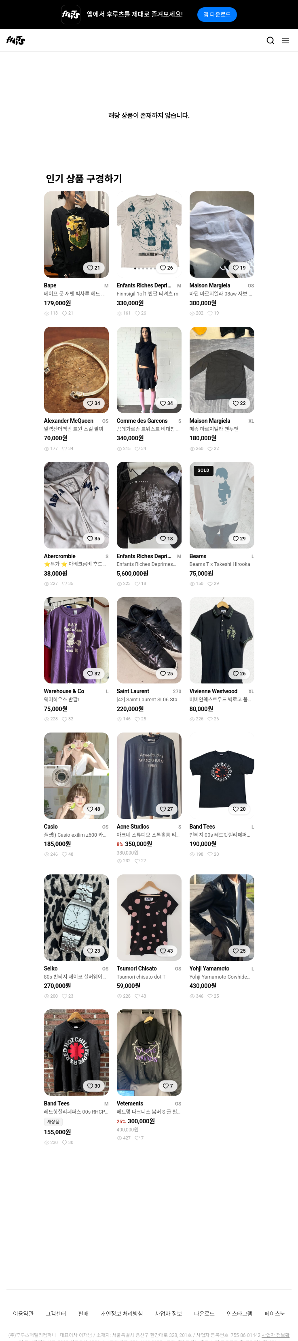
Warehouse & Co (64, 691)
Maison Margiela (210, 285)
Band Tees (202, 826)
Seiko (51, 968)
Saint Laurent (133, 691)
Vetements (130, 1103)
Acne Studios (133, 826)
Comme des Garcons (142, 421)
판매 (83, 1314)
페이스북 (274, 1314)
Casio (51, 826)
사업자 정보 (168, 1314)
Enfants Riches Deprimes (145, 285)
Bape (50, 285)
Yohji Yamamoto (210, 968)
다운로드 (204, 1314)
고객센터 (56, 1314)
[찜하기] (94, 268)
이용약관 (23, 1314)
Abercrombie (60, 556)
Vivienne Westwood (214, 691)
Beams (198, 556)
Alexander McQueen (68, 421)
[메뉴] (285, 40)
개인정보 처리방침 (122, 1314)
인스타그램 (239, 1314)
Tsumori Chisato (137, 968)
